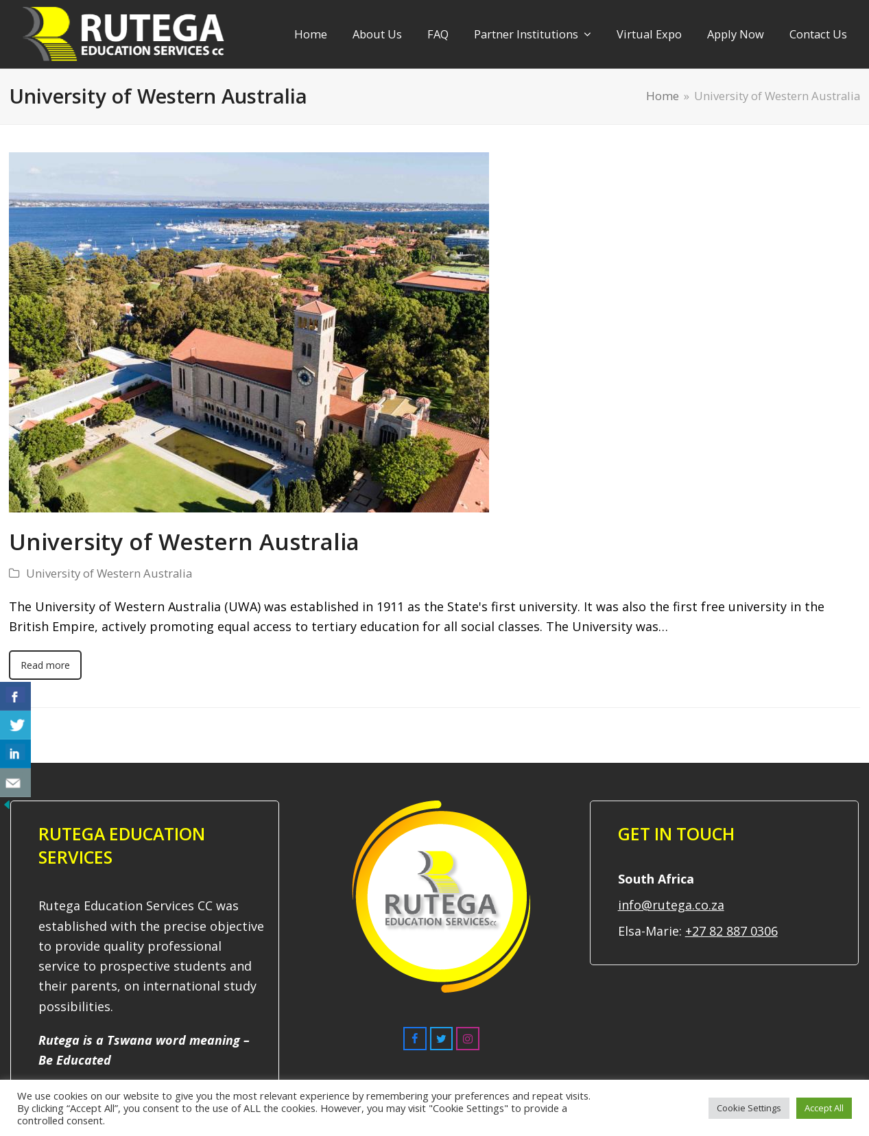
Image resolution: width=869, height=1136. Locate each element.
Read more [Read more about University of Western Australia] (55, 668)
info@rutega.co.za (671, 912)
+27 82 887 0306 (731, 938)
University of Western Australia (184, 541)
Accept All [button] (824, 1108)
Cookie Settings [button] (749, 1108)
